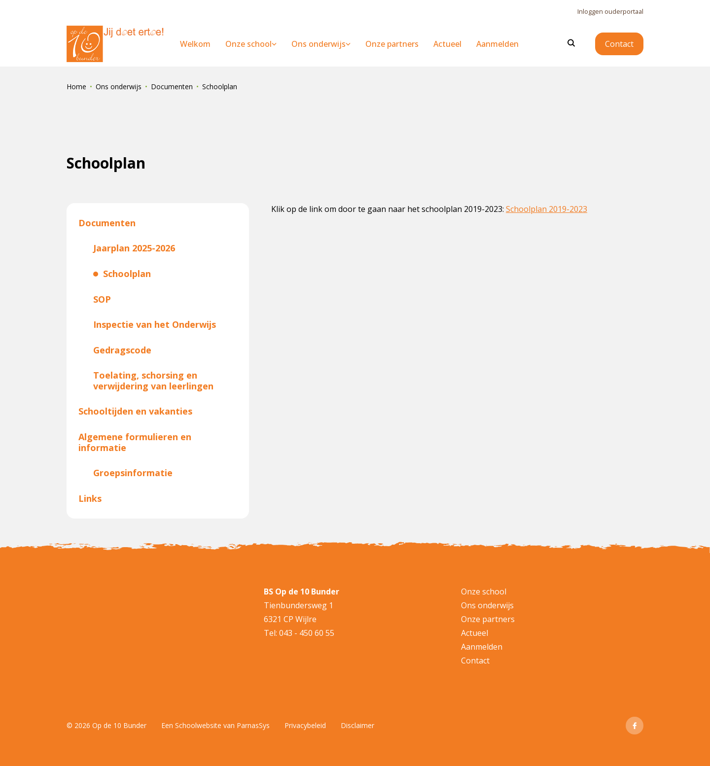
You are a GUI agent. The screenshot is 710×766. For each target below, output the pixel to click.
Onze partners (488, 619)
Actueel (474, 632)
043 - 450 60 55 (305, 632)
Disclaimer (357, 725)
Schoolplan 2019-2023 (546, 209)
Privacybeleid (305, 725)
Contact (619, 43)
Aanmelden (481, 646)
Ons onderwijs (119, 86)
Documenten (172, 86)
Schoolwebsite (198, 725)
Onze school (483, 591)
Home (76, 86)
